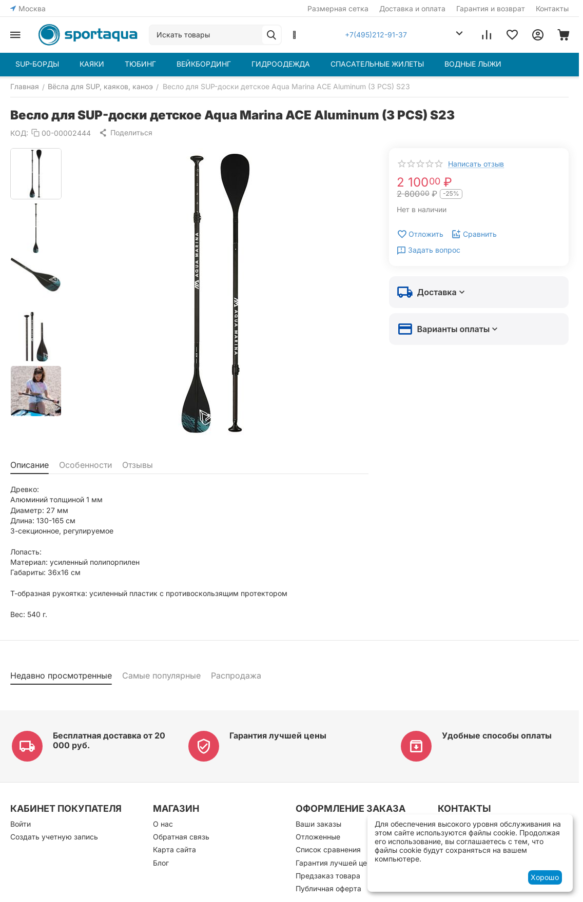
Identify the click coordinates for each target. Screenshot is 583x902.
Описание (29, 465)
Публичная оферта (328, 888)
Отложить (420, 234)
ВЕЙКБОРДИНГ (204, 63)
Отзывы (137, 465)
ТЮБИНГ (140, 63)
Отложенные (318, 836)
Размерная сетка (337, 8)
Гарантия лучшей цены (277, 735)
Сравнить (474, 234)
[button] (125, 132)
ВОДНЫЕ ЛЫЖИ (472, 63)
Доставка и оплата (412, 8)
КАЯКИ (92, 63)
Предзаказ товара (328, 875)
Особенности (85, 465)
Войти (20, 823)
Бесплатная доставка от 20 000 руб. (109, 740)
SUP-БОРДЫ (37, 63)
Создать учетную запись (54, 836)
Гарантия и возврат (490, 8)
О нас (163, 823)
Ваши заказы (318, 823)
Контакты (552, 8)
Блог (161, 862)
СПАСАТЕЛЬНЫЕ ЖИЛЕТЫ (377, 63)
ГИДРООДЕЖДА (280, 63)
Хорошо (545, 877)
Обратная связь (181, 836)
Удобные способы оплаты (497, 735)
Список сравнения (328, 849)
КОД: (19, 133)
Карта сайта (174, 849)
